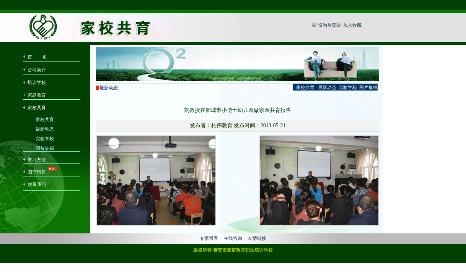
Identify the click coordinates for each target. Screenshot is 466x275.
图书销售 (37, 172)
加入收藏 (352, 25)
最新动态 (45, 128)
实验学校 (45, 138)
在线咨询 (233, 238)
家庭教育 (37, 95)
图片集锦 (45, 148)
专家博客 (209, 238)
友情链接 (257, 238)
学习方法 (37, 159)
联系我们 (37, 184)
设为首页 (327, 25)
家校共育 (37, 107)
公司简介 (37, 70)
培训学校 (37, 82)
